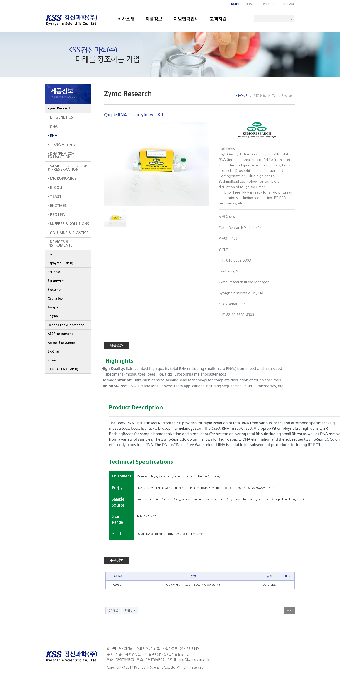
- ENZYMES (57, 205)
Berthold (54, 272)
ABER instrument (60, 333)
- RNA (52, 135)
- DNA (53, 126)
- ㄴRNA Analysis (61, 144)
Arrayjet (54, 307)
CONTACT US (268, 4)
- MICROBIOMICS (62, 178)
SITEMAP (289, 4)
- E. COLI (55, 187)
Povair (52, 360)
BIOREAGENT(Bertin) (63, 369)
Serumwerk (56, 280)
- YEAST (54, 196)
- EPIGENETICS (60, 117)
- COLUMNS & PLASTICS (68, 233)
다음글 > (130, 610)
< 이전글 (113, 610)
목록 (289, 610)
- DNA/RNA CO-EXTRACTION (61, 155)
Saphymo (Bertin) (60, 263)
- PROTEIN (56, 214)
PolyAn (53, 316)
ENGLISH (235, 4)
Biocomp (54, 289)
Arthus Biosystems (61, 342)
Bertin (52, 254)
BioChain (54, 351)
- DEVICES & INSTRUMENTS (60, 243)
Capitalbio (55, 298)
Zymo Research (59, 108)
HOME (250, 4)
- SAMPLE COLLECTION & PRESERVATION (68, 167)
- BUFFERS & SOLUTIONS (68, 223)
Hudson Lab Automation (66, 325)
